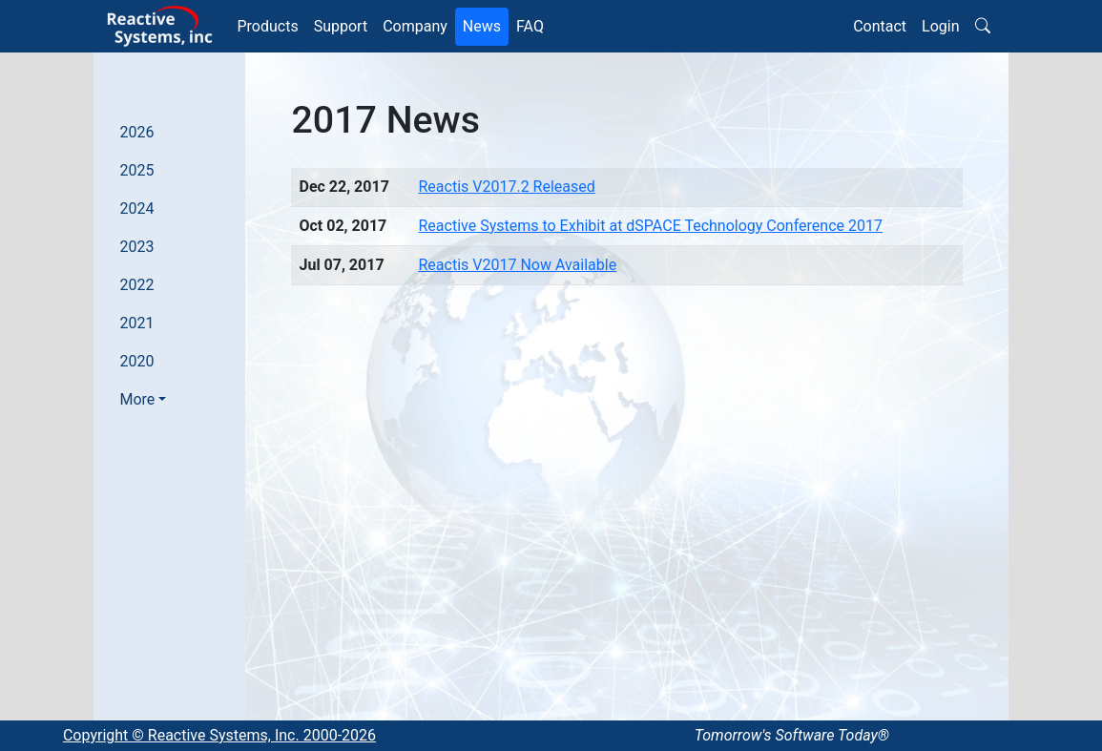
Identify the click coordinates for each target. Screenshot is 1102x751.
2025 (137, 170)
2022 (137, 285)
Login (940, 26)
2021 (137, 323)
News (482, 26)
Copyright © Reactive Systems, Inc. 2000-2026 (219, 735)
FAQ (530, 26)
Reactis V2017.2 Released (506, 186)
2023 (137, 247)
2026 (137, 132)
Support (340, 26)
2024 (137, 208)
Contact (879, 26)
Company (415, 26)
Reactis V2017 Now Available (517, 265)
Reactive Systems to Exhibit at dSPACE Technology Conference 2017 (650, 226)
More (138, 399)
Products (268, 26)
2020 (137, 361)
